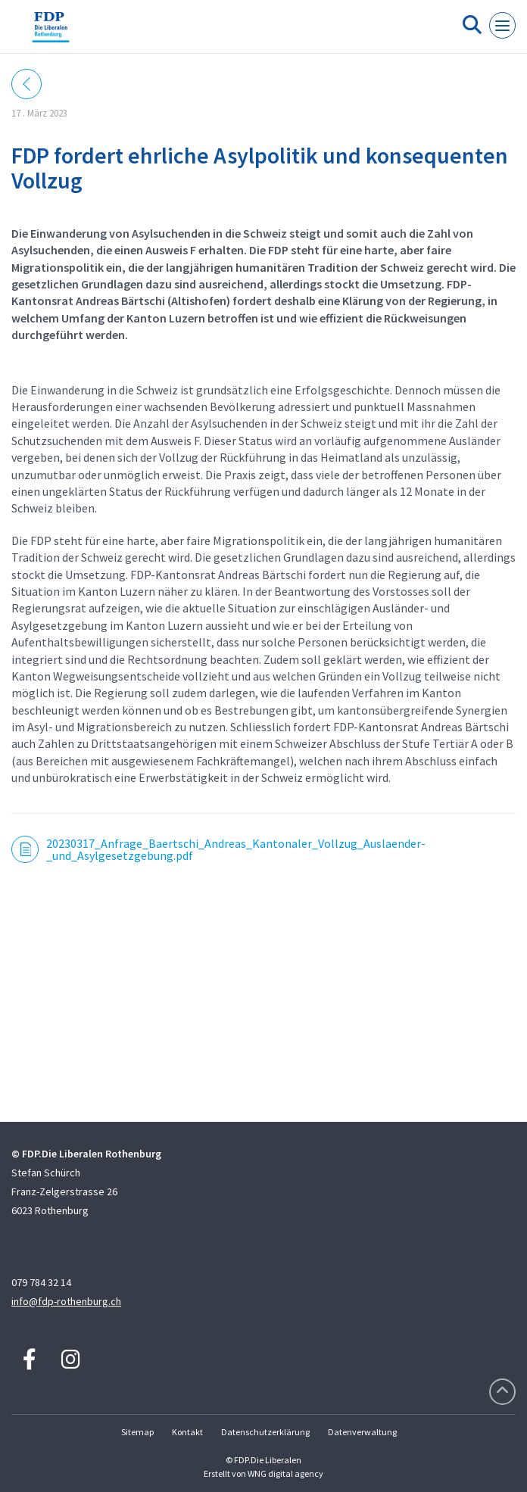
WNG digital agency (285, 1473)
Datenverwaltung (362, 1431)
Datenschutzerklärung (265, 1431)
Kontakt (187, 1431)
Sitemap (137, 1431)
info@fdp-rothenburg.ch (66, 1301)
